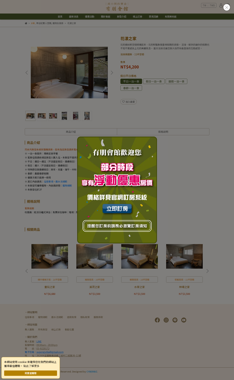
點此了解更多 (31, 366)
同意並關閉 (30, 373)
